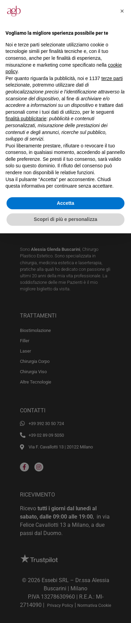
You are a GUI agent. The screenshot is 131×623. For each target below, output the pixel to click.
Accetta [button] (65, 203)
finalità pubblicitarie (26, 118)
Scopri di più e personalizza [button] (65, 219)
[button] (122, 10)
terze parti (112, 78)
